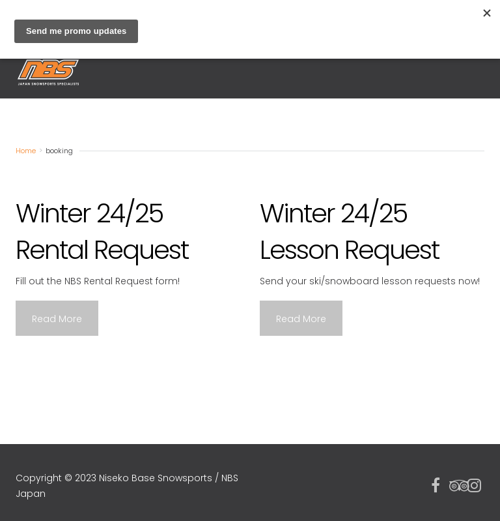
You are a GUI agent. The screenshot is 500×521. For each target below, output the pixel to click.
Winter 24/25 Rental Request (102, 231)
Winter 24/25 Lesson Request (349, 231)
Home (26, 150)
